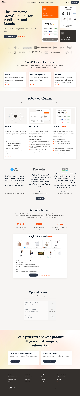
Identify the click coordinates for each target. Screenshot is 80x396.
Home (28, 2)
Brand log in (27, 381)
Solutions (34, 2)
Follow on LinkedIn (61, 376)
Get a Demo (9, 84)
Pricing (47, 2)
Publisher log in (28, 379)
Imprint (50, 387)
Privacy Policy (55, 387)
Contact (59, 379)
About (42, 381)
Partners (43, 379)
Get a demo (8, 156)
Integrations (41, 2)
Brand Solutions (12, 379)
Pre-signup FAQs (28, 376)
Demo (51, 2)
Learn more (21, 36)
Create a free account (45, 275)
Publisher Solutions (12, 376)
